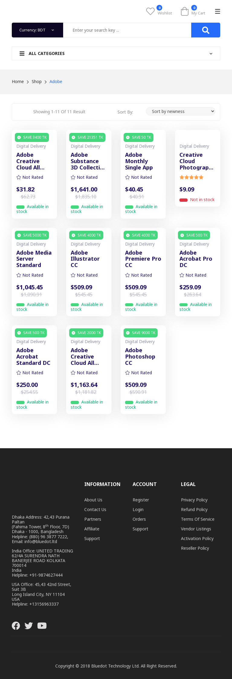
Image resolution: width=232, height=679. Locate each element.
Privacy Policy (194, 500)
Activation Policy (197, 538)
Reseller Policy (195, 548)
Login (138, 509)
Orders (139, 519)
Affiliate (91, 529)
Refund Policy (194, 509)
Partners (92, 519)
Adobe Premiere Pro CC (143, 258)
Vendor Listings (196, 529)
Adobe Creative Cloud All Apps (82, 356)
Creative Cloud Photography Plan (197, 161)
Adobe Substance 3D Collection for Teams (89, 161)
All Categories (42, 53)
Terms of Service (197, 519)
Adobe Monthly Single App (139, 161)
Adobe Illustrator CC (85, 258)
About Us (93, 500)
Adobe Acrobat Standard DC (33, 356)
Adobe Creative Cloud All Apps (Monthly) (29, 161)
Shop (37, 81)
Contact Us (95, 509)
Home (18, 81)
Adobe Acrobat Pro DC (195, 258)
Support (92, 538)
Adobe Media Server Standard (34, 258)
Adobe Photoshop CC (140, 356)
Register (141, 500)
